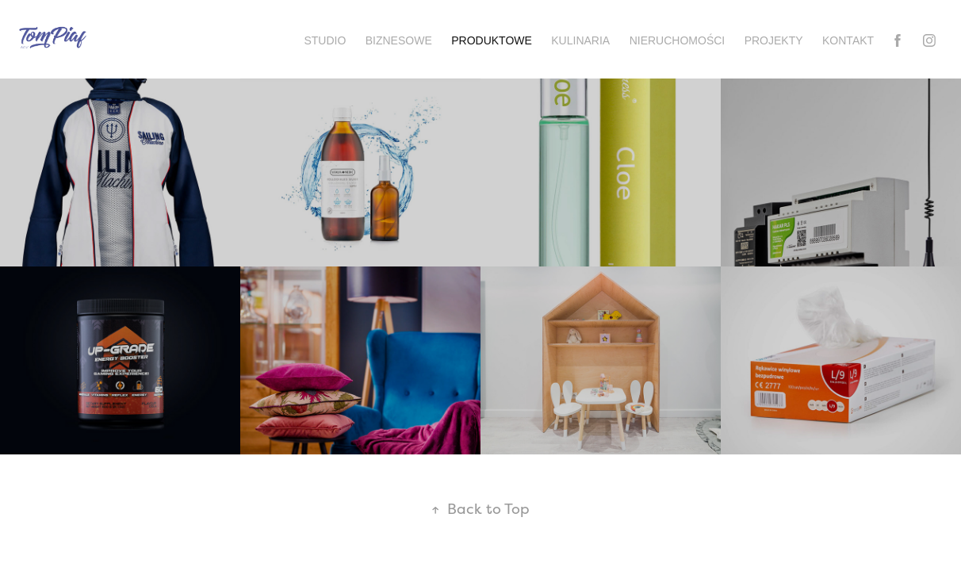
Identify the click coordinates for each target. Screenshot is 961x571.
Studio (325, 40)
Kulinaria (580, 40)
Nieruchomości (678, 40)
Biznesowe (399, 40)
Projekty (774, 40)
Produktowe (491, 40)
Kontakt (848, 40)
